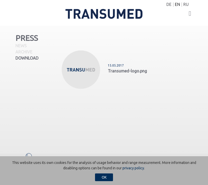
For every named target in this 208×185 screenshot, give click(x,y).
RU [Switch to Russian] (186, 4)
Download (27, 58)
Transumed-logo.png (127, 71)
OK (104, 177)
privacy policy (133, 168)
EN (177, 4)
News (21, 45)
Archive (23, 52)
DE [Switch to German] (169, 4)
